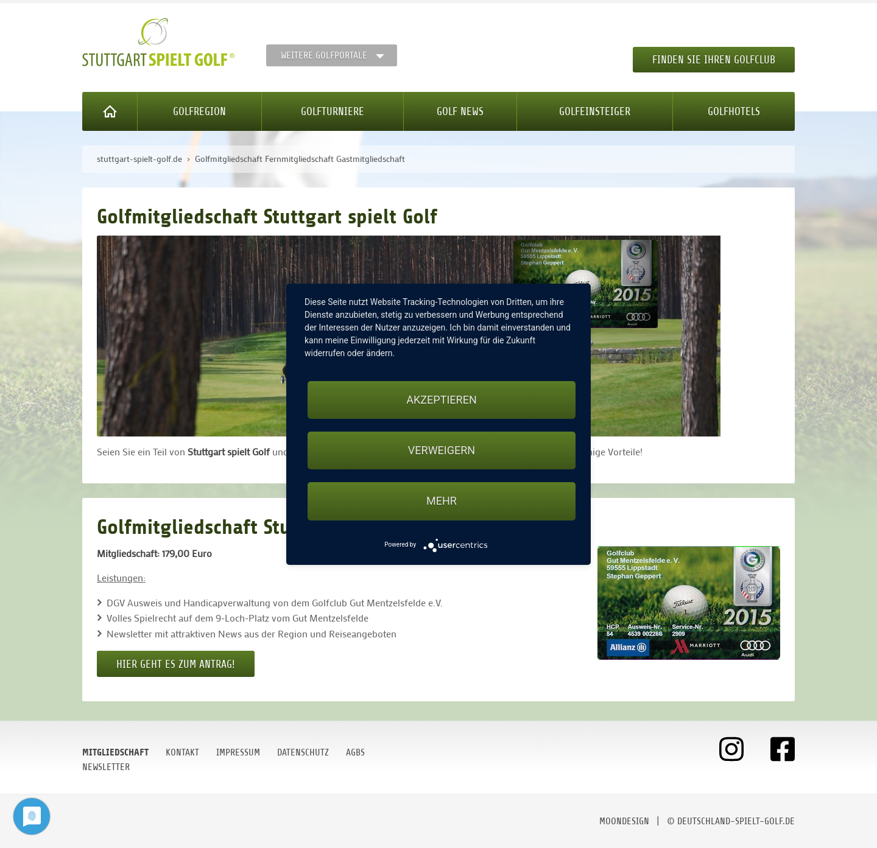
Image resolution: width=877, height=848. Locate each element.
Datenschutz (303, 752)
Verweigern (441, 450)
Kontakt (182, 752)
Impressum (238, 752)
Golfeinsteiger (594, 111)
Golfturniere (332, 111)
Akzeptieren (441, 399)
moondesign (624, 821)
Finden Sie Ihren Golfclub (713, 60)
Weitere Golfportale (324, 55)
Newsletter (106, 767)
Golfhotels (734, 111)
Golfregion (199, 111)
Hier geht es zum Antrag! (175, 664)
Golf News (460, 111)
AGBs (355, 752)
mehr (441, 500)
